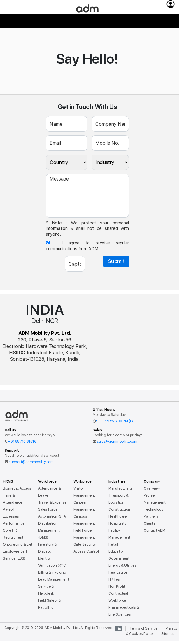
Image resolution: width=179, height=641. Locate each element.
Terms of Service (143, 628)
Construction (119, 509)
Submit (116, 261)
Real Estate (117, 572)
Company (137, 22)
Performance (14, 523)
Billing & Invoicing (52, 572)
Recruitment (13, 537)
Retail (113, 544)
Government (118, 558)
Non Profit (116, 586)
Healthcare (117, 516)
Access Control (86, 551)
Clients (149, 523)
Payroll (8, 509)
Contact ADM (154, 530)
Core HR (10, 530)
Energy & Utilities (122, 565)
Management (154, 502)
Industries (105, 22)
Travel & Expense (52, 502)
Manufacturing (120, 488)
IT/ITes (114, 579)
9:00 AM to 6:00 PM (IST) (116, 421)
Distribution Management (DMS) (49, 530)
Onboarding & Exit (17, 544)
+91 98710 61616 (22, 441)
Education (116, 551)
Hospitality (117, 523)
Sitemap (168, 634)
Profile (149, 495)
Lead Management (53, 579)
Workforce (38, 22)
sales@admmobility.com (117, 441)
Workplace (72, 22)
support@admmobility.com (31, 462)
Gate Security (84, 544)
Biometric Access (17, 488)
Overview (151, 488)
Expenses (11, 516)
